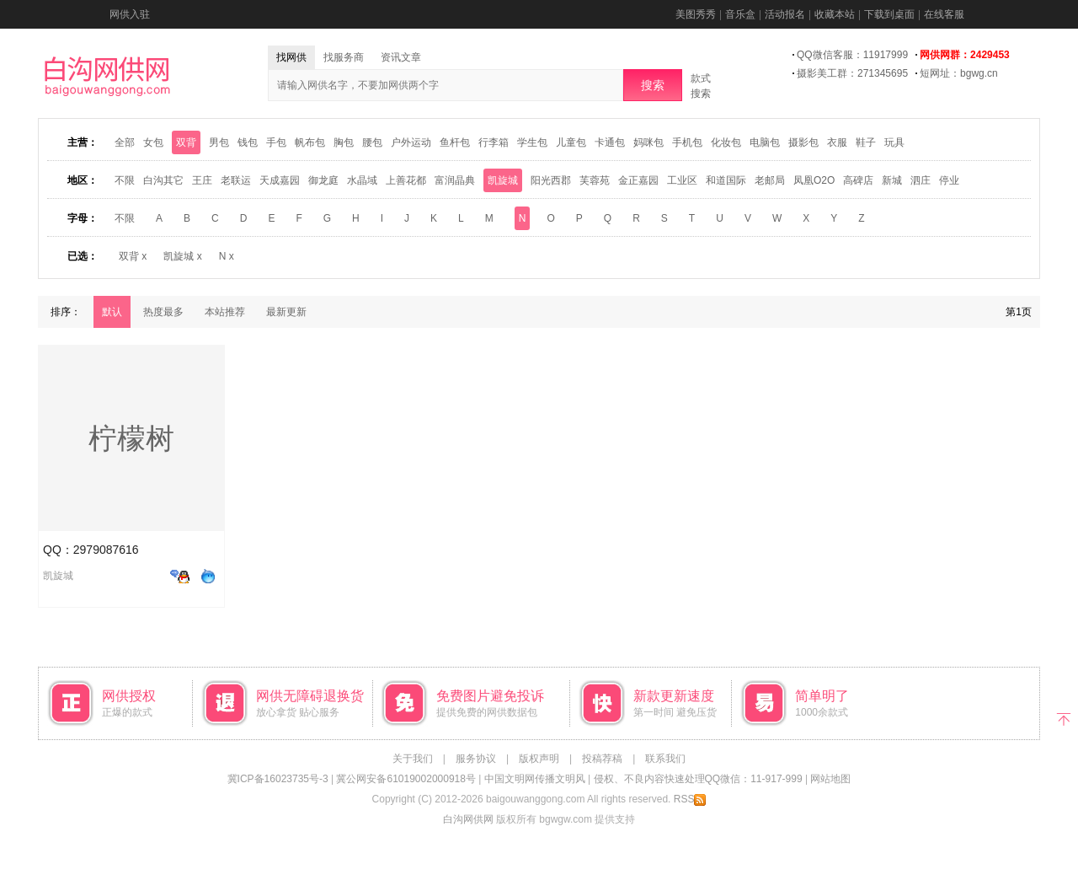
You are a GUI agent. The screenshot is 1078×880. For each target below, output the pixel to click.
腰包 (372, 142)
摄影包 (803, 142)
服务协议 (476, 759)
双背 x (133, 256)
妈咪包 (648, 142)
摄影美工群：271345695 (852, 73)
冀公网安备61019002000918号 (405, 779)
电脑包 (765, 142)
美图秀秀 (695, 14)
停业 (949, 180)
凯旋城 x (182, 256)
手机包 (687, 142)
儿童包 (571, 142)
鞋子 (866, 142)
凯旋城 (503, 180)
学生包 (532, 142)
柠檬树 (131, 438)
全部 (125, 142)
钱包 (247, 142)
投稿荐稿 (602, 759)
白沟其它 (163, 180)
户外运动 (411, 142)
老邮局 (770, 180)
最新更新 (286, 312)
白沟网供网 (468, 819)
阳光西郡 (551, 180)
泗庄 (920, 180)
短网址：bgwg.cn (959, 73)
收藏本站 (834, 14)
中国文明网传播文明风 (534, 779)
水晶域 (362, 180)
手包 (276, 142)
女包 (153, 142)
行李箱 (493, 142)
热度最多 (163, 312)
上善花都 (406, 180)
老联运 (236, 180)
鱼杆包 (455, 142)
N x (226, 256)
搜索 (652, 85)
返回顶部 (1063, 717)
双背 (186, 142)
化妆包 (726, 142)
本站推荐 (225, 312)
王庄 (202, 180)
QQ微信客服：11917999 (852, 55)
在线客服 (944, 14)
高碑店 (858, 180)
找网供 (291, 57)
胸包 (344, 142)
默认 (112, 312)
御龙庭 (323, 180)
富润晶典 (455, 180)
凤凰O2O (814, 180)
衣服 (837, 142)
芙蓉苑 (594, 180)
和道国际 (726, 180)
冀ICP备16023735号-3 (277, 779)
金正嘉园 (638, 180)
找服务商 (343, 57)
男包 (219, 142)
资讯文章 (401, 57)
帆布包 (310, 142)
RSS (690, 799)
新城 (892, 180)
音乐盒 (740, 14)
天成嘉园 (279, 180)
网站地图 (830, 779)
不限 (125, 180)
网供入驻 (129, 14)
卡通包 (610, 142)
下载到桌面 (889, 14)
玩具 (894, 142)
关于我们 (412, 759)
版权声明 (539, 759)
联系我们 (665, 759)
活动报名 (785, 14)
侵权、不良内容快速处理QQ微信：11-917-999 (698, 779)
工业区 (682, 180)
